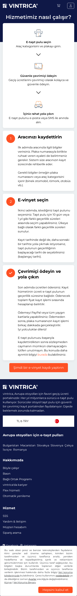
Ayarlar (32, 579)
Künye (8, 582)
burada (42, 354)
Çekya (69, 445)
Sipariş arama (12, 532)
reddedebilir (62, 575)
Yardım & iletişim (14, 521)
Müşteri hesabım (14, 527)
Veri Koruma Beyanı (24, 582)
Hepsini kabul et (55, 590)
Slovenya (57, 445)
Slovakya (43, 445)
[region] (38, 593)
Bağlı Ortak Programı (17, 479)
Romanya (20, 449)
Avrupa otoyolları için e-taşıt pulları (33, 435)
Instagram (28, 545)
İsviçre (7, 449)
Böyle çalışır (11, 468)
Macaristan (28, 445)
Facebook (10, 545)
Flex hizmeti (11, 490)
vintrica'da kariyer (15, 484)
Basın (6, 473)
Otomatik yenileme (16, 496)
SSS (5, 516)
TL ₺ (23, 421)
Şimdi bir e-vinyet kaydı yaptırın (38, 368)
